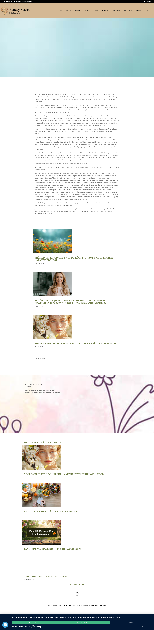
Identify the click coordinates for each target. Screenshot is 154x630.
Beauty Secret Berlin (65, 605)
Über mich (86, 11)
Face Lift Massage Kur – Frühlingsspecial (53, 549)
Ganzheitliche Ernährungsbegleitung (51, 511)
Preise (131, 11)
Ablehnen (32, 623)
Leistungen (106, 11)
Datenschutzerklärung (147, 626)
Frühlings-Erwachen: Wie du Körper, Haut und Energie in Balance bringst (74, 259)
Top (61, 11)
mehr (131, 623)
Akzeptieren (82, 623)
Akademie (96, 11)
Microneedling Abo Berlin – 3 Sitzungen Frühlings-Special (76, 343)
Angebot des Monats (72, 11)
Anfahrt (148, 11)
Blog (124, 11)
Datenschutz (103, 605)
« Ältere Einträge (40, 358)
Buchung (116, 11)
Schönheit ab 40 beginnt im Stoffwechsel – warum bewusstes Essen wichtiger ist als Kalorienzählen (70, 302)
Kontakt (139, 11)
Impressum (94, 605)
